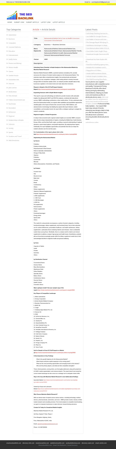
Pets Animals (13, 96)
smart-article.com (101, 443)
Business (12, 39)
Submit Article (32, 22)
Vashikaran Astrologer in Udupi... (97, 45)
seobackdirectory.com (73, 443)
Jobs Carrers (13, 88)
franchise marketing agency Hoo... (97, 64)
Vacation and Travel (15, 136)
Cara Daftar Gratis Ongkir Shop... (97, 51)
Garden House (13, 75)
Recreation (12, 108)
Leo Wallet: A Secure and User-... (97, 39)
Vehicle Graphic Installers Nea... (96, 76)
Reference (12, 112)
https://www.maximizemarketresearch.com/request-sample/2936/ (56, 89)
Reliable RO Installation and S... (96, 67)
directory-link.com (28, 443)
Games (11, 71)
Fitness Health (13, 67)
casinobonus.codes (92, 122)
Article (36, 29)
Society (11, 128)
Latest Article (59, 22)
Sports (11, 132)
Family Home (13, 59)
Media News (13, 92)
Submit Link (19, 22)
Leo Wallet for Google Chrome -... (97, 36)
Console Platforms (15, 47)
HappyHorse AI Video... (94, 70)
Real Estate (12, 104)
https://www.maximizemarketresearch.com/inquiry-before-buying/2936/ (56, 134)
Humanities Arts (14, 80)
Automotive (12, 35)
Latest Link (45, 22)
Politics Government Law (17, 100)
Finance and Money (15, 63)
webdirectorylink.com (57, 443)
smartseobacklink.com (13, 443)
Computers (12, 43)
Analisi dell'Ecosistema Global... (96, 73)
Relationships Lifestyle (16, 120)
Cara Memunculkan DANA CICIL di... (98, 48)
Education (12, 51)
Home (9, 22)
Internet (11, 84)
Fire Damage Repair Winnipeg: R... (97, 42)
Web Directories (14, 140)
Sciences (12, 124)
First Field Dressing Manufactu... (96, 79)
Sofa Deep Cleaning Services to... (97, 33)
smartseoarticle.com (42, 443)
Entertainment (13, 55)
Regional (11, 116)
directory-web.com (88, 443)
